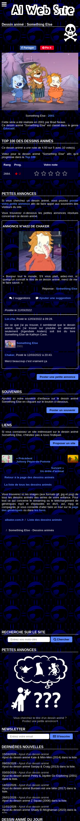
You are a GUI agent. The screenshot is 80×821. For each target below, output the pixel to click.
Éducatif (9, 128)
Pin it (46, 47)
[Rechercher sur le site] (29, 639)
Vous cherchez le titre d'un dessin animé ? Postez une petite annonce (40, 687)
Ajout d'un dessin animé (34, 754)
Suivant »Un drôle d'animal (52, 469)
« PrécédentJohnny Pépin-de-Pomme (33, 460)
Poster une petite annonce (57, 377)
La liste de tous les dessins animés (28, 484)
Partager (27, 47)
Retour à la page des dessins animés (29, 477)
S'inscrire (61, 736)
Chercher (61, 639)
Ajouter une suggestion (53, 298)
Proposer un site (64, 443)
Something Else (66, 288)
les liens (40, 510)
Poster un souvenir (62, 410)
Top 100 (30, 157)
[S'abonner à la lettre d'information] (28, 736)
